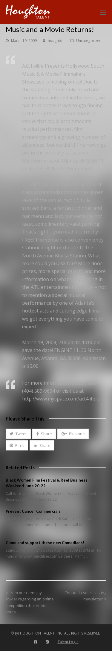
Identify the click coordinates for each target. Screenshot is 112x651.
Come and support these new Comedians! (45, 542)
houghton (56, 40)
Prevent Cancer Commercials (33, 511)
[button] (18, 434)
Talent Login (68, 641)
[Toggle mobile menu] (103, 11)
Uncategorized (89, 40)
